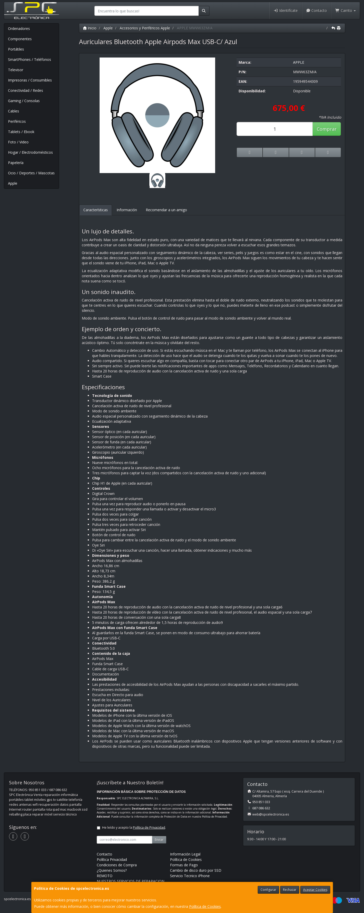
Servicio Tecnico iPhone (190, 875)
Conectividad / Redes (25, 90)
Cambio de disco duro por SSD (195, 870)
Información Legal (185, 854)
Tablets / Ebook (21, 131)
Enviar (159, 839)
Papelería (15, 162)
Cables (13, 111)
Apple (12, 183)
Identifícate (285, 10)
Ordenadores (19, 28)
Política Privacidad (112, 859)
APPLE (298, 62)
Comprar (327, 129)
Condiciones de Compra (117, 864)
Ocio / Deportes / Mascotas (31, 172)
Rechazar (289, 889)
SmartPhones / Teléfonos (29, 59)
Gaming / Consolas (24, 100)
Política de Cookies (205, 906)
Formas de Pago (184, 864)
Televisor (15, 69)
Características (95, 209)
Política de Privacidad (214, 816)
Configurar (268, 889)
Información (127, 209)
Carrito (345, 10)
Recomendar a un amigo (166, 209)
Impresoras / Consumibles (30, 80)
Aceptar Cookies (315, 889)
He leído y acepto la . (134, 827)
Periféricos (17, 121)
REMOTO (104, 875)
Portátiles (16, 49)
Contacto (316, 10)
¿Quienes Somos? (112, 870)
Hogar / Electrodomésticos (30, 152)
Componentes (20, 38)
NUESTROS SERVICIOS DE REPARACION (130, 881)
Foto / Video (18, 142)
